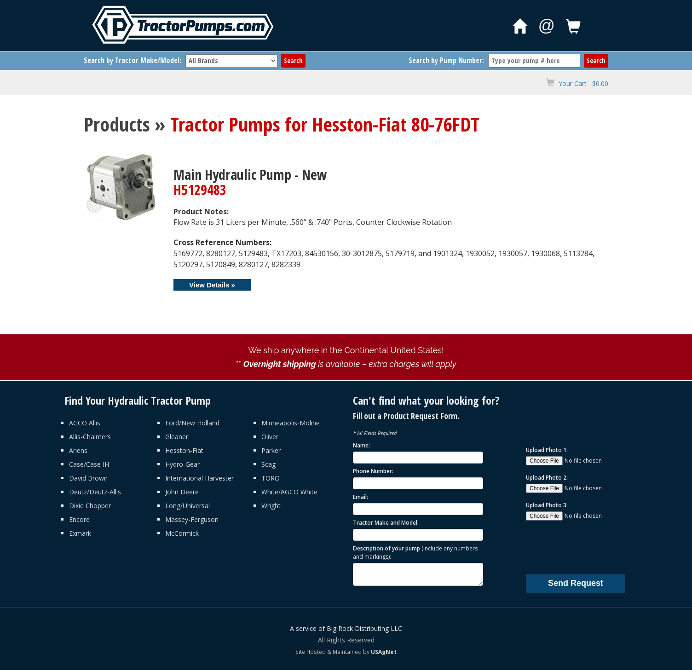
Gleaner (176, 436)
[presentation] (596, 547)
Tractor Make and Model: (386, 523)
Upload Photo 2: (547, 477)
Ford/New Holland (192, 422)
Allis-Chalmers (90, 436)
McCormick (182, 533)
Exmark (80, 533)
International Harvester (199, 478)
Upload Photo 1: (547, 450)
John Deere (182, 491)
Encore (79, 519)
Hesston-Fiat (184, 450)
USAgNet (384, 651)
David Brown (88, 478)
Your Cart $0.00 (583, 83)
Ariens (78, 450)
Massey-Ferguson (192, 519)
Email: (360, 497)
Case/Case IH (89, 464)
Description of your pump (415, 552)
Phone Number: (373, 471)
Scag (268, 464)
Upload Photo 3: (547, 505)
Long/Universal (187, 505)
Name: (361, 445)
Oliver (269, 436)
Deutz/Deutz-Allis (95, 491)
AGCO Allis (84, 422)
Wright (271, 505)
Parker (271, 450)
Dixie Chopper (90, 505)
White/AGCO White (289, 491)
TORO (270, 478)
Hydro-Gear (182, 464)
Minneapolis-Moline (290, 422)
